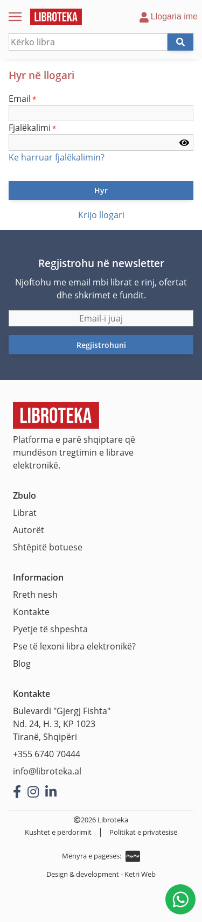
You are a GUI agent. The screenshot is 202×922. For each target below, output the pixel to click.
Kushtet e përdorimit (58, 832)
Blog (22, 663)
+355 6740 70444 (46, 754)
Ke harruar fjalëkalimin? (57, 157)
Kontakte (31, 612)
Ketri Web (140, 874)
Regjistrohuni (101, 345)
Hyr (101, 190)
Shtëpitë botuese (47, 547)
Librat (25, 513)
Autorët (28, 530)
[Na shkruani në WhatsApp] (180, 899)
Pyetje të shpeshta (50, 629)
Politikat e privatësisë (143, 832)
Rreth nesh (35, 594)
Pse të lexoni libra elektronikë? (74, 646)
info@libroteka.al (47, 771)
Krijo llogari (101, 215)
